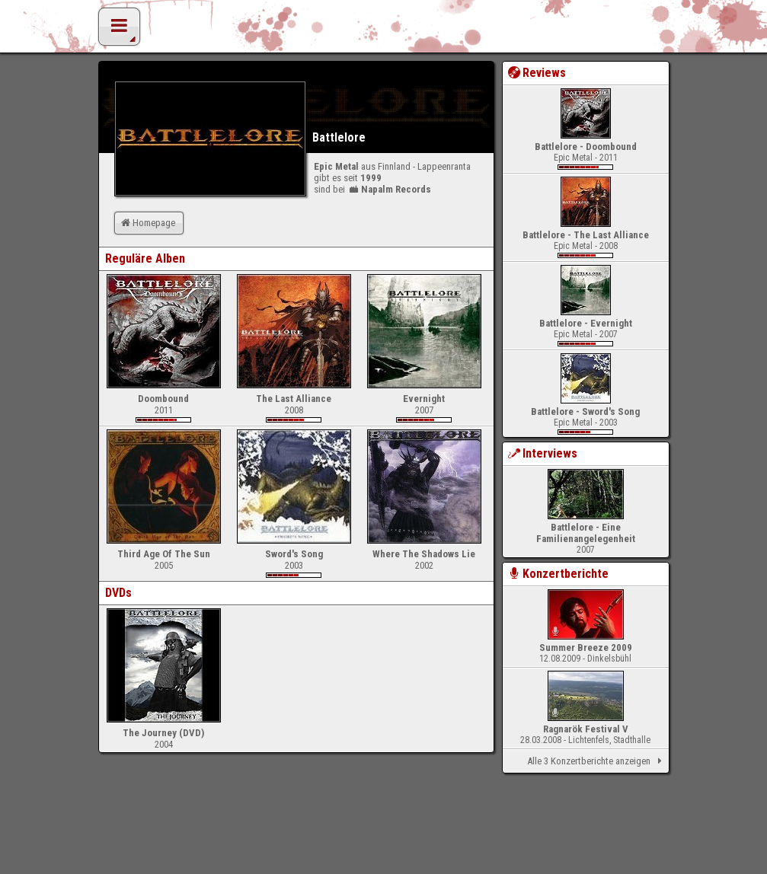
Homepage (147, 222)
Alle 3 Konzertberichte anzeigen (596, 761)
